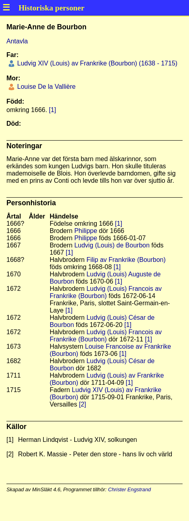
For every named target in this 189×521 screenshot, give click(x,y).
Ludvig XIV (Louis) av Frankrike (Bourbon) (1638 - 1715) (96, 63)
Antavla (17, 41)
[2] (82, 404)
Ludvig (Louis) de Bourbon (112, 245)
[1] (52, 109)
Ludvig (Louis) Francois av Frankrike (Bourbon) (106, 292)
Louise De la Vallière (45, 86)
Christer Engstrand (129, 489)
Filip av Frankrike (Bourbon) (125, 259)
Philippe (85, 230)
